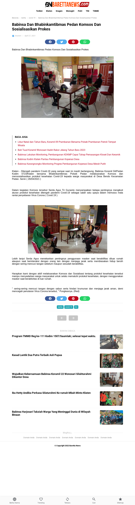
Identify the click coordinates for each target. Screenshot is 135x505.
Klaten (49, 11)
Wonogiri (70, 11)
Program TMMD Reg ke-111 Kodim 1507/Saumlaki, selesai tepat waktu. (54, 444)
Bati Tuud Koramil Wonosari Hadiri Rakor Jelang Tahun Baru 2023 (51, 150)
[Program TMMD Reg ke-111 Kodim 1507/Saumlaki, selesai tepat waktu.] (111, 450)
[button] (50, 42)
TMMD (96, 11)
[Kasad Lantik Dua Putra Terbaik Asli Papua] (111, 469)
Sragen (59, 11)
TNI (87, 11)
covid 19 (68, 307)
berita (60, 307)
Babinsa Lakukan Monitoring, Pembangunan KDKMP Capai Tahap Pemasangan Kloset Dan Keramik (69, 154)
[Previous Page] (61, 318)
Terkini (39, 11)
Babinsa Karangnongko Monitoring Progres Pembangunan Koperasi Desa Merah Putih (62, 163)
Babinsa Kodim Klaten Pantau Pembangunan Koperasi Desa (48, 159)
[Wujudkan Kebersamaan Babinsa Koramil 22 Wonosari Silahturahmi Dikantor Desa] (111, 488)
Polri (80, 11)
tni (76, 307)
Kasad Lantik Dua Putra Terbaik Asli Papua (37, 463)
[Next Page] (73, 318)
